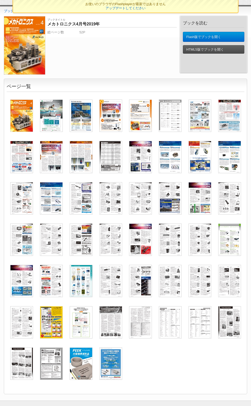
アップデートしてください (125, 8)
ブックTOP (12, 11)
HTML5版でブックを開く (205, 51)
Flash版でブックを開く (203, 38)
